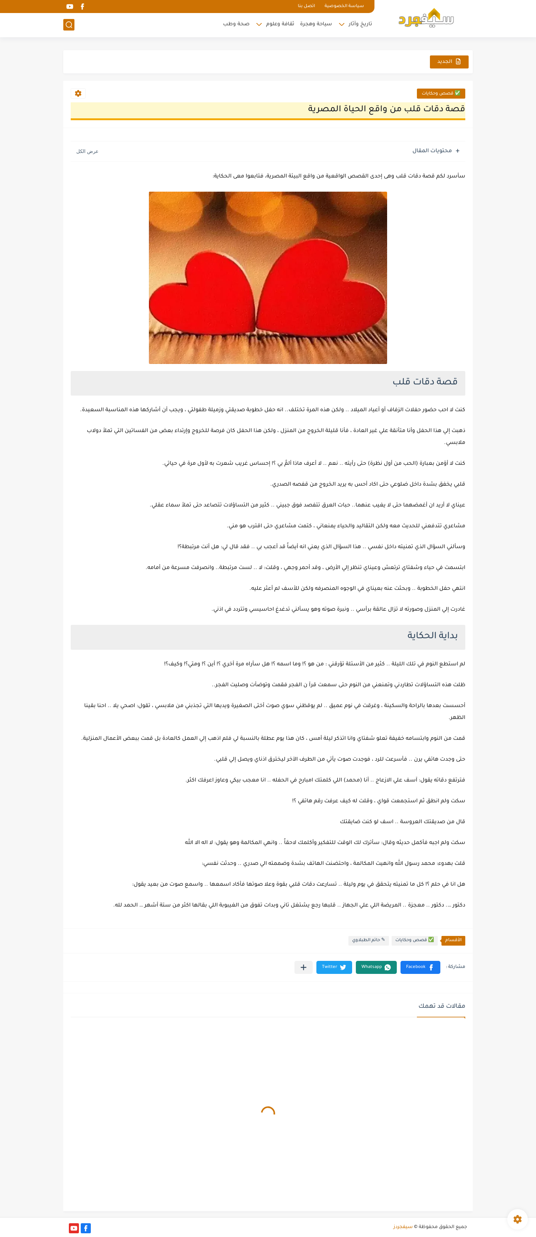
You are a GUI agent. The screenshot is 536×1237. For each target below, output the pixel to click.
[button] (420, 967)
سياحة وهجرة (316, 24)
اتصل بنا (306, 6)
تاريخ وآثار (360, 24)
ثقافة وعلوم (280, 24)
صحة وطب (236, 24)
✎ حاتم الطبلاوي (368, 940)
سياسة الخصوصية (344, 6)
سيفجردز (403, 1227)
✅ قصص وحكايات (441, 94)
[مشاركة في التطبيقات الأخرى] (303, 967)
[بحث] (68, 25)
